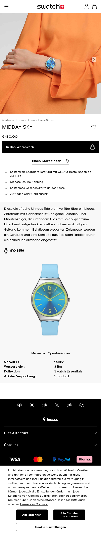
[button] (6, 6)
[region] (50, 500)
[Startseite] (50, 6)
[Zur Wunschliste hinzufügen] (93, 126)
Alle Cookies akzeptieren (69, 515)
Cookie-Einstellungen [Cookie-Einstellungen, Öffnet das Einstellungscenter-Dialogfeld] (50, 527)
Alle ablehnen (32, 515)
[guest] (86, 6)
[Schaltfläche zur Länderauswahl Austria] (50, 419)
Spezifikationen (59, 353)
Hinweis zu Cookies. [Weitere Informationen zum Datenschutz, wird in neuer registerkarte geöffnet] (34, 504)
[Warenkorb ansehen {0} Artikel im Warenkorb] (94, 6)
